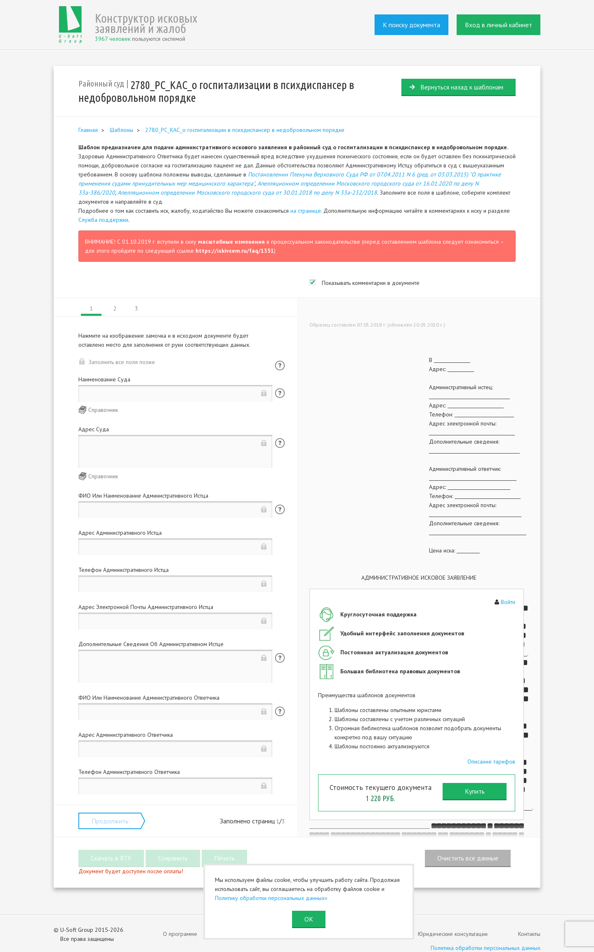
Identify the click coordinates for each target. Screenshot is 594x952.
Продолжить (110, 821)
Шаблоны (121, 130)
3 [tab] (136, 308)
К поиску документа (411, 25)
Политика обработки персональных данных (485, 948)
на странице (305, 210)
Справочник (103, 410)
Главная (88, 130)
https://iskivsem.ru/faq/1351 (235, 250)
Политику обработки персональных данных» (271, 898)
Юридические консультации (453, 934)
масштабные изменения (231, 241)
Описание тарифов (491, 761)
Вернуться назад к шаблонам (461, 87)
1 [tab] (91, 308)
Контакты (529, 934)
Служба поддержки (103, 219)
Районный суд (101, 83)
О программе (180, 934)
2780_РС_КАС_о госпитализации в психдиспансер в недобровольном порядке (244, 130)
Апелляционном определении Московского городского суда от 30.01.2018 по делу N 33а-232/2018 (247, 192)
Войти (508, 602)
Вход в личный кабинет (498, 25)
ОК (308, 919)
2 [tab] (114, 308)
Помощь (280, 365)
